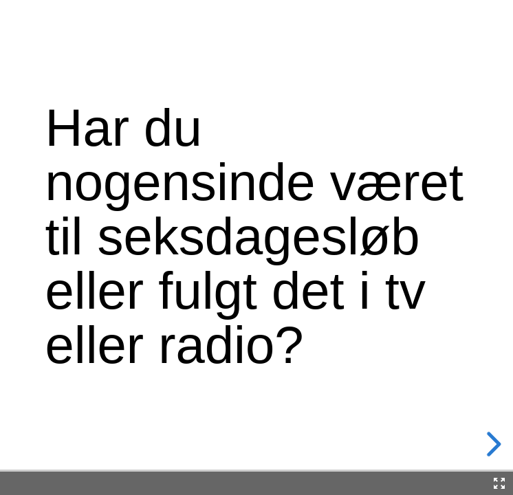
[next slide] (491, 444)
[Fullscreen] (499, 483)
